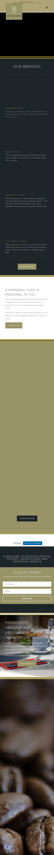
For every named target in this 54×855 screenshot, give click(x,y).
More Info (27, 267)
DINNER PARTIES (14, 108)
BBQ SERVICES (13, 152)
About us (14, 325)
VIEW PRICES (27, 518)
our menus (27, 663)
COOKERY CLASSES (15, 241)
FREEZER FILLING (15, 195)
